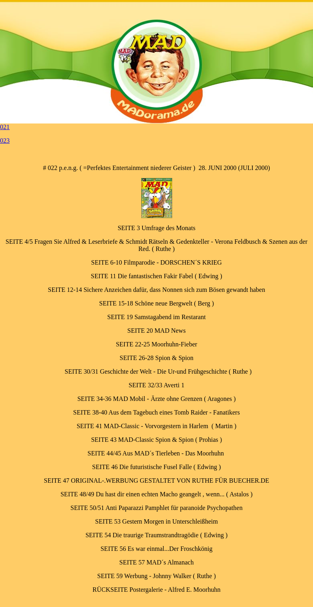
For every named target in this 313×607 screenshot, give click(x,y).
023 (5, 140)
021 (5, 126)
